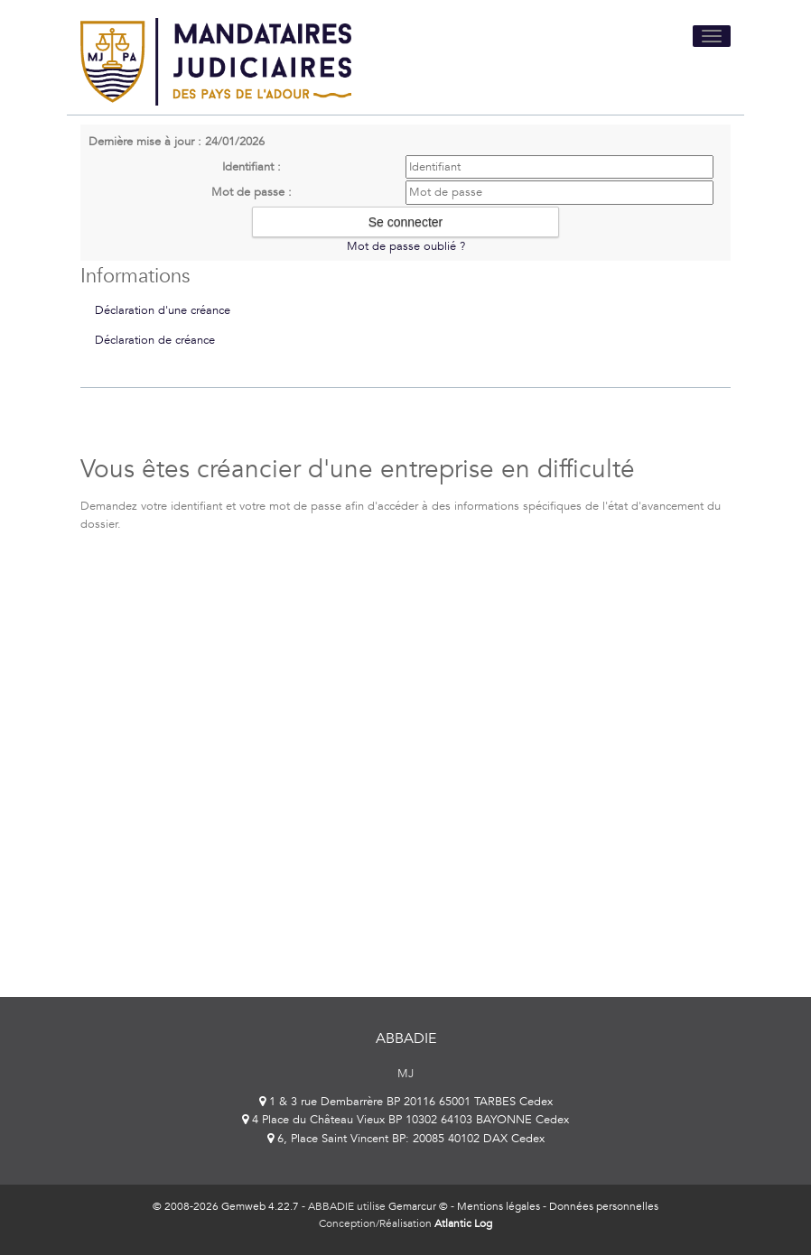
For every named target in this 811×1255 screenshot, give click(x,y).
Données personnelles (603, 1206)
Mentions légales (498, 1206)
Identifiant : (251, 167)
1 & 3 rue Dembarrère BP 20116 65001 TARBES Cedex (406, 1102)
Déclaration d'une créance (162, 310)
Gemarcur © (418, 1206)
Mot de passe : (251, 192)
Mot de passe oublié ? (406, 246)
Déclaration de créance (155, 340)
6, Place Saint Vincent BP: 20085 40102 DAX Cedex (406, 1138)
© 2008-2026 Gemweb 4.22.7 (226, 1206)
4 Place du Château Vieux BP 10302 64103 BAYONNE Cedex (405, 1120)
